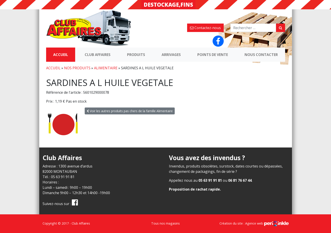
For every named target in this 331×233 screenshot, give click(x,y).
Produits (136, 54)
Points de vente (212, 54)
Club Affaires (97, 54)
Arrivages (171, 54)
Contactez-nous (205, 27)
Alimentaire (106, 68)
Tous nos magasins (165, 223)
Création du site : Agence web (254, 223)
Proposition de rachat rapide (194, 189)
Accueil (60, 54)
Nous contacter (261, 54)
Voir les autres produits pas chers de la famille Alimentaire (130, 111)
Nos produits (77, 68)
